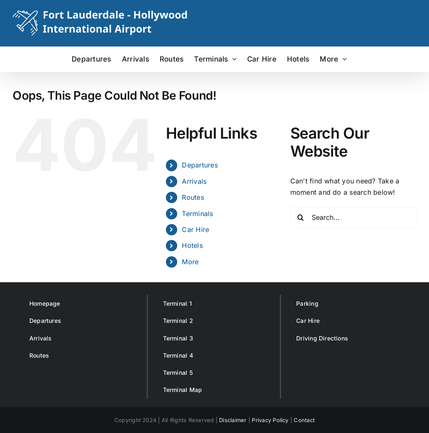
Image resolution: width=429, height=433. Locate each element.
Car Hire (195, 229)
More (190, 262)
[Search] (300, 217)
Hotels (192, 245)
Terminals (197, 213)
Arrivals (194, 181)
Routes (193, 197)
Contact (304, 420)
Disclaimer (232, 420)
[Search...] (353, 217)
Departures (199, 165)
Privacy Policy (270, 420)
